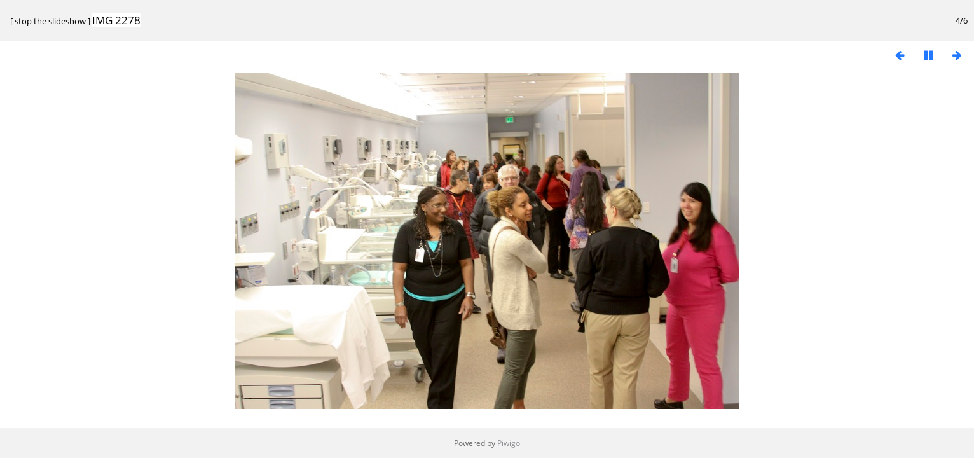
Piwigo (508, 443)
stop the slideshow (50, 21)
